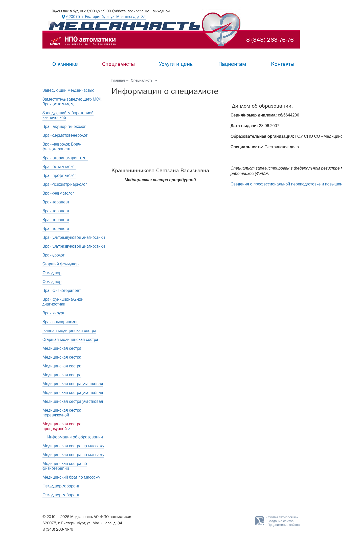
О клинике (65, 64)
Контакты (282, 64)
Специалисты (118, 64)
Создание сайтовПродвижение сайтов (283, 521)
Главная (118, 80)
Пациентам (232, 64)
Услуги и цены (176, 64)
